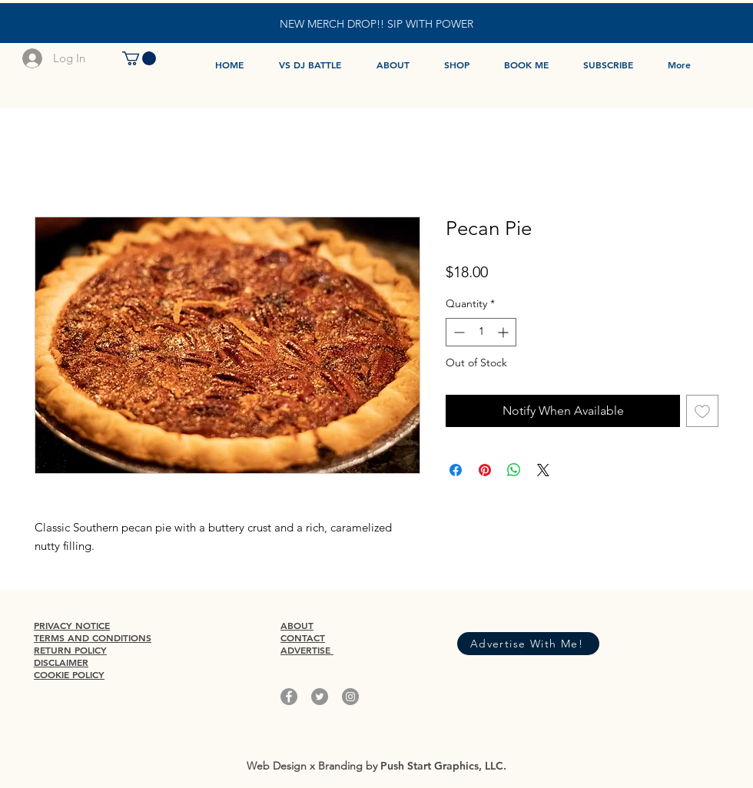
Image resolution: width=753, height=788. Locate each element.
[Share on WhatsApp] (514, 470)
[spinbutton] (481, 332)
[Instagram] (350, 696)
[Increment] (504, 332)
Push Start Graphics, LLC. (443, 766)
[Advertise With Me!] (528, 643)
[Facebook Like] (523, 617)
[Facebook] (288, 696)
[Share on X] (543, 470)
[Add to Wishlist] (702, 411)
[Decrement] (457, 332)
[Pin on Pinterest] (485, 470)
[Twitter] (319, 696)
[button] (139, 58)
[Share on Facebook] (455, 470)
